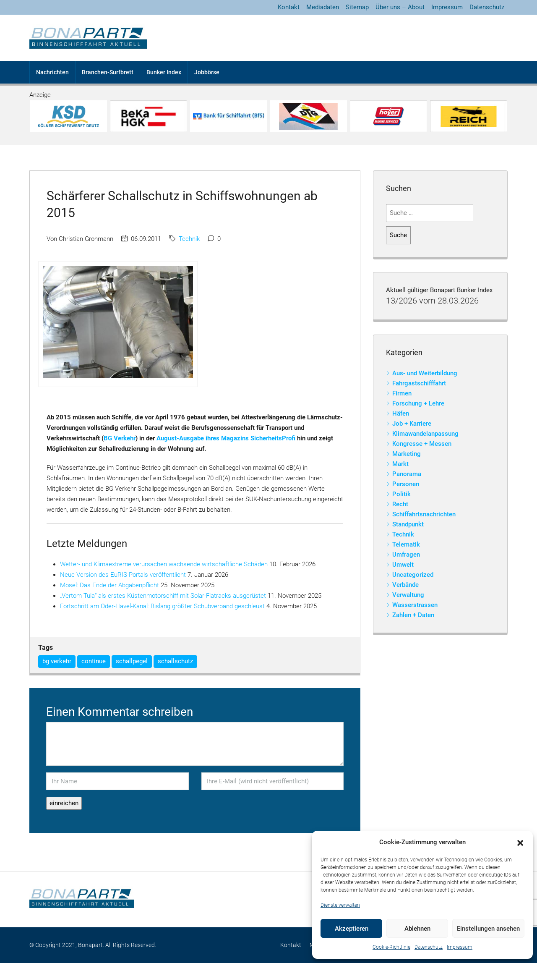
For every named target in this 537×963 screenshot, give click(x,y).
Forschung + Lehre (418, 403)
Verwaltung (408, 595)
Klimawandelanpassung (425, 433)
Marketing (406, 454)
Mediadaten (322, 7)
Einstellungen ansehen (488, 928)
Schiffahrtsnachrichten (424, 514)
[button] (520, 842)
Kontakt (289, 7)
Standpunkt (408, 524)
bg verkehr (56, 661)
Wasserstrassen (415, 605)
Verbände (405, 585)
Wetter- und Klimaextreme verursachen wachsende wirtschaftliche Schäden (164, 564)
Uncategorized (412, 574)
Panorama (406, 474)
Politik (401, 494)
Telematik (406, 544)
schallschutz (175, 661)
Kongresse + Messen (421, 443)
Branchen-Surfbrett (107, 72)
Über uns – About (400, 7)
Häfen (400, 413)
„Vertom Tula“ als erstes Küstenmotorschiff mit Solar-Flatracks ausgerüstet (163, 595)
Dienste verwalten (340, 905)
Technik (189, 239)
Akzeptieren (351, 928)
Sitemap (357, 7)
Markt (400, 464)
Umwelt (403, 564)
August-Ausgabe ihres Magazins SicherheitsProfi (225, 438)
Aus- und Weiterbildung (424, 373)
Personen (405, 484)
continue (93, 661)
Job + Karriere (411, 423)
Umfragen (406, 554)
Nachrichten (52, 72)
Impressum (459, 947)
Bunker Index (163, 72)
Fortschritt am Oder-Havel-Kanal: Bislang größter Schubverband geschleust (162, 606)
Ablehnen (417, 928)
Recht (400, 504)
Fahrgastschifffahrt (419, 383)
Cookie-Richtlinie (391, 947)
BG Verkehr (120, 438)
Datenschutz (428, 947)
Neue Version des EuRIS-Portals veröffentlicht (123, 574)
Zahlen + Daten (413, 615)
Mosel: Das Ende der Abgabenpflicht (109, 585)
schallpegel (132, 661)
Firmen (402, 393)
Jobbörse (206, 72)
